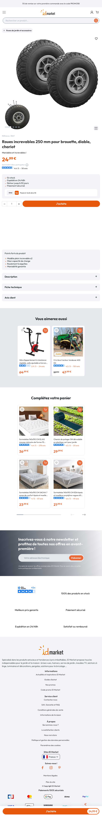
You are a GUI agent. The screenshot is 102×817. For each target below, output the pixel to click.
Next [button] (83, 507)
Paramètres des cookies (51, 737)
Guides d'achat (50, 672)
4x (16, 192)
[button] (92, 12)
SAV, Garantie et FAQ (50, 697)
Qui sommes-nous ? (50, 717)
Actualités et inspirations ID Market (50, 667)
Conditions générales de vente (50, 702)
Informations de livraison (50, 707)
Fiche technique (13, 279)
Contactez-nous (50, 692)
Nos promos (50, 677)
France (51, 749)
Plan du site (50, 774)
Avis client (11, 289)
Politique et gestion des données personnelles (50, 732)
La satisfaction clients (50, 722)
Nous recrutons (50, 727)
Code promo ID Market (50, 682)
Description (11, 268)
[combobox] (51, 20)
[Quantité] (12, 203)
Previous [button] (72, 507)
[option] (51, 3)
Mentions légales (50, 768)
